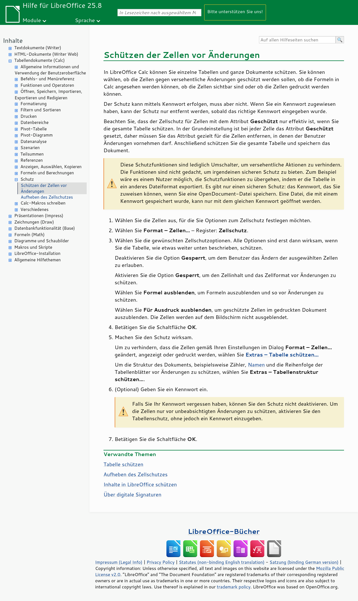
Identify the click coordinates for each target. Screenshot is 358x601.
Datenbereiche (34, 122)
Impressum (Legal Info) (118, 562)
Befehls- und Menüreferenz (47, 79)
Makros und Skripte (33, 247)
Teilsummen (32, 154)
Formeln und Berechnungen (47, 173)
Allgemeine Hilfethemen (37, 260)
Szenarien (30, 148)
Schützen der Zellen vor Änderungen (44, 188)
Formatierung (33, 104)
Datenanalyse (33, 141)
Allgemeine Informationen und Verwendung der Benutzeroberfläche (50, 70)
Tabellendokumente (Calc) (39, 60)
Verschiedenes (34, 209)
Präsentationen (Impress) (38, 216)
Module (31, 20)
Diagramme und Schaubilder (41, 241)
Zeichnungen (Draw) (34, 222)
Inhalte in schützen (140, 484)
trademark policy (233, 587)
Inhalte (13, 40)
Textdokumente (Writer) (37, 48)
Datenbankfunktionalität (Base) (44, 228)
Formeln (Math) (29, 235)
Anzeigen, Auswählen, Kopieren (51, 167)
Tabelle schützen (123, 464)
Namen (256, 364)
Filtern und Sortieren (40, 110)
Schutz (27, 179)
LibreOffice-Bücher (224, 531)
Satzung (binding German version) (304, 562)
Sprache (85, 20)
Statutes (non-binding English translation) (221, 562)
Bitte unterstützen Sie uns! (235, 11)
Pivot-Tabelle (33, 129)
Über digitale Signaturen (132, 494)
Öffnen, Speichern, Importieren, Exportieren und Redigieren (48, 94)
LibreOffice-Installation (37, 253)
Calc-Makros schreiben (42, 203)
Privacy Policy (161, 562)
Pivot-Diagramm (36, 135)
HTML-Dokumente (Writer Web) (46, 54)
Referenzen (31, 160)
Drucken (28, 116)
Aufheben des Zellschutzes (47, 197)
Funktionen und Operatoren (47, 85)
